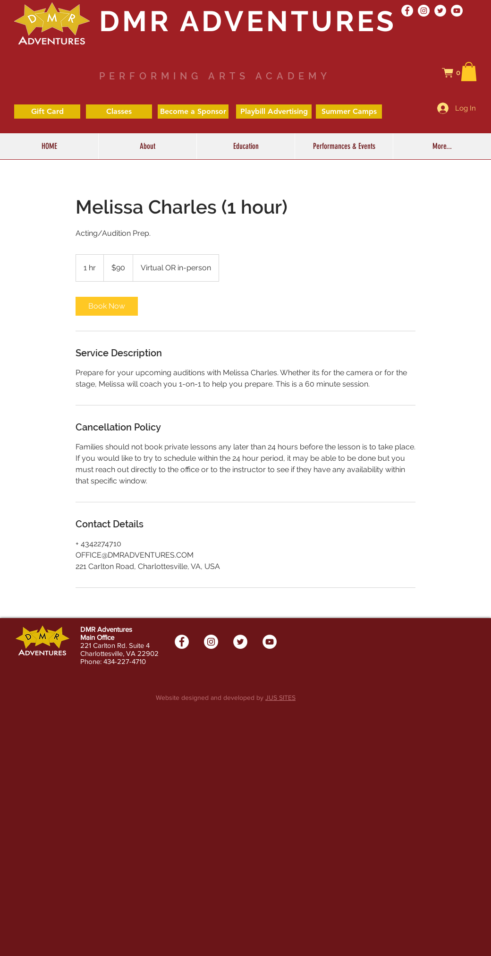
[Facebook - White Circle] (407, 11)
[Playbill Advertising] (274, 111)
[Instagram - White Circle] (424, 11)
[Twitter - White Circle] (440, 11)
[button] (456, 73)
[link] (107, 306)
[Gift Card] (47, 111)
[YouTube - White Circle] (457, 11)
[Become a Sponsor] (193, 111)
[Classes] (119, 111)
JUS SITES (280, 697)
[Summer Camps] (349, 111)
